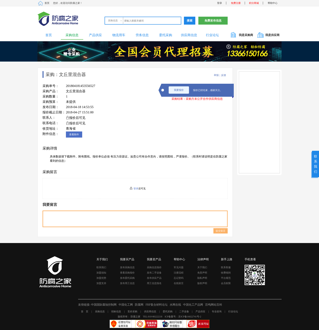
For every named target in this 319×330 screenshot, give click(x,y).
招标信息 (116, 311)
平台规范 (226, 278)
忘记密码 (179, 278)
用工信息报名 (154, 283)
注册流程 (179, 272)
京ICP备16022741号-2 (189, 316)
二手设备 (184, 311)
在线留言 (179, 283)
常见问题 (179, 267)
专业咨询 (217, 311)
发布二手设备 (154, 272)
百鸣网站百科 (213, 304)
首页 (47, 3)
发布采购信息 (127, 267)
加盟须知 (101, 272)
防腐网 (139, 304)
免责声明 (202, 272)
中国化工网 (126, 304)
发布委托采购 (127, 278)
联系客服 (226, 267)
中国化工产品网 (193, 304)
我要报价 (179, 90)
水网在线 (175, 304)
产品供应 (95, 35)
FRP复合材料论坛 (156, 304)
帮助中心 (272, 3)
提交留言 (220, 230)
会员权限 (226, 283)
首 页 (84, 311)
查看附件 (74, 134)
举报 (216, 75)
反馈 (223, 75)
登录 (219, 3)
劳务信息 (142, 35)
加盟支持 (101, 283)
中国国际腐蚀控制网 (104, 304)
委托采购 (165, 35)
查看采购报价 (127, 272)
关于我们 (202, 267)
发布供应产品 (154, 278)
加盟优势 (101, 278)
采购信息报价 (154, 267)
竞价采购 (132, 311)
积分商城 (254, 3)
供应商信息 (189, 35)
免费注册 (236, 3)
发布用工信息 (127, 283)
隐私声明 (202, 278)
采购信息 (72, 35)
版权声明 (202, 283)
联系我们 (101, 267)
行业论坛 (212, 35)
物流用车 (118, 35)
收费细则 (226, 272)
